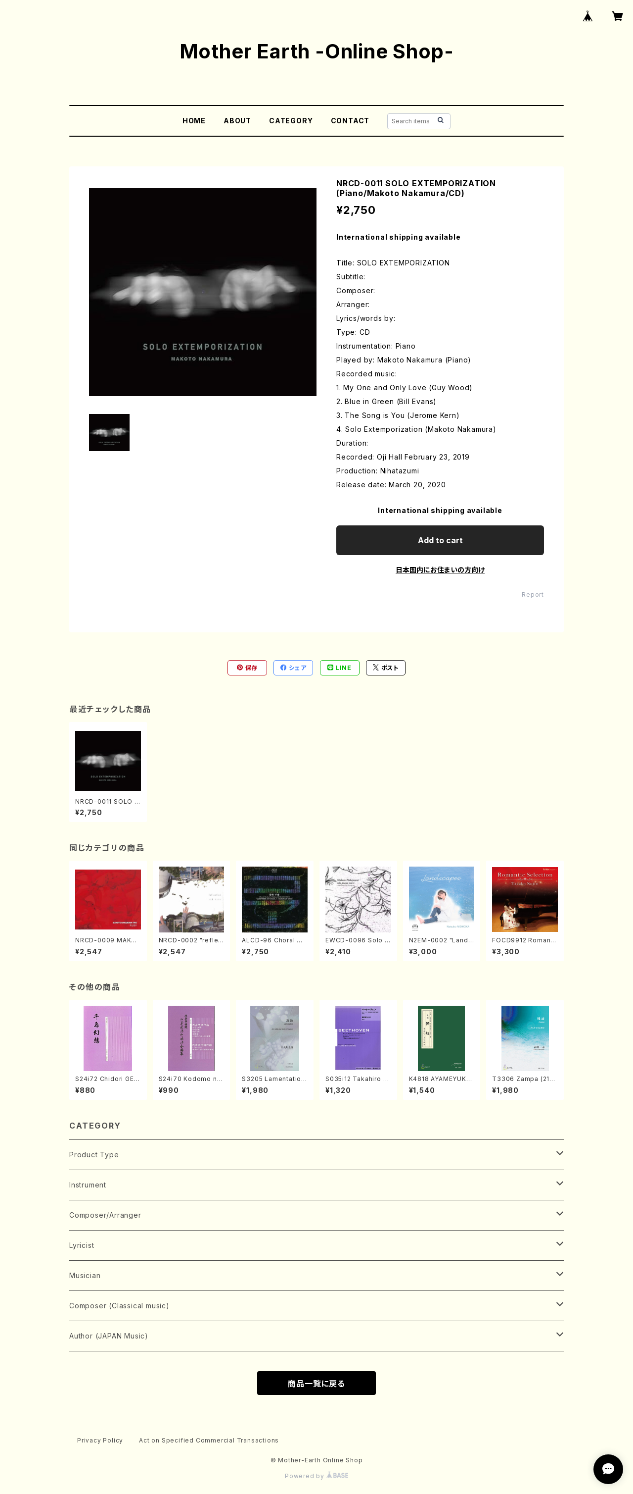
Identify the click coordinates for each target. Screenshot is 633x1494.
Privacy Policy (100, 1440)
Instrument (87, 1185)
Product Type (94, 1154)
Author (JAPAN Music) (108, 1336)
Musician (84, 1275)
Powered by (316, 1476)
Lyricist (81, 1245)
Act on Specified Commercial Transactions (209, 1440)
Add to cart (440, 540)
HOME (194, 120)
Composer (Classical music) (119, 1305)
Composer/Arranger (105, 1215)
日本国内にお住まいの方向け (440, 570)
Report (533, 594)
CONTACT (350, 120)
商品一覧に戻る (316, 1384)
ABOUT (237, 120)
